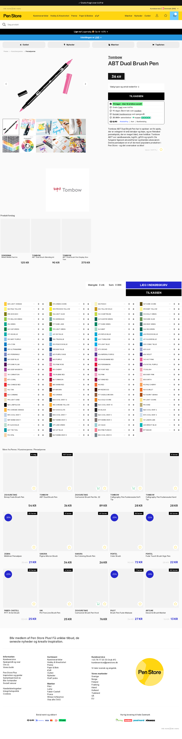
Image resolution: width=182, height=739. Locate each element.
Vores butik (8, 667)
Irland (94, 687)
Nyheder (138, 15)
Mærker (128, 15)
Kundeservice (155, 9)
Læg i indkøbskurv (153, 285)
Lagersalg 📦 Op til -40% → (91, 31)
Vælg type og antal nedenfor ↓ (125, 86)
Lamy (49, 689)
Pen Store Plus (10, 672)
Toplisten (159, 44)
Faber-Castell (53, 691)
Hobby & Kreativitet (59, 15)
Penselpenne (30, 51)
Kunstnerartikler (40, 15)
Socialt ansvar (9, 683)
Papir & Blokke (86, 15)
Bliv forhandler (10, 680)
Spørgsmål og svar (11, 662)
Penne (74, 15)
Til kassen (136, 96)
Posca (50, 694)
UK (93, 696)
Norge (94, 679)
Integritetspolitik (11, 691)
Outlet (147, 15)
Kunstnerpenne (17, 51)
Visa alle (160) (54, 699)
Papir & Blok (53, 667)
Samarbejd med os (12, 678)
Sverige (95, 676)
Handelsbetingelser (12, 688)
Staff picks (52, 678)
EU (93, 698)
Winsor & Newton (55, 697)
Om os (6, 664)
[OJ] (91, 24)
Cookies (7, 693)
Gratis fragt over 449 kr (91, 3)
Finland (95, 682)
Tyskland (96, 693)
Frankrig (95, 684)
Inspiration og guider (12, 675)
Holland (95, 690)
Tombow (115, 57)
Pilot (49, 686)
